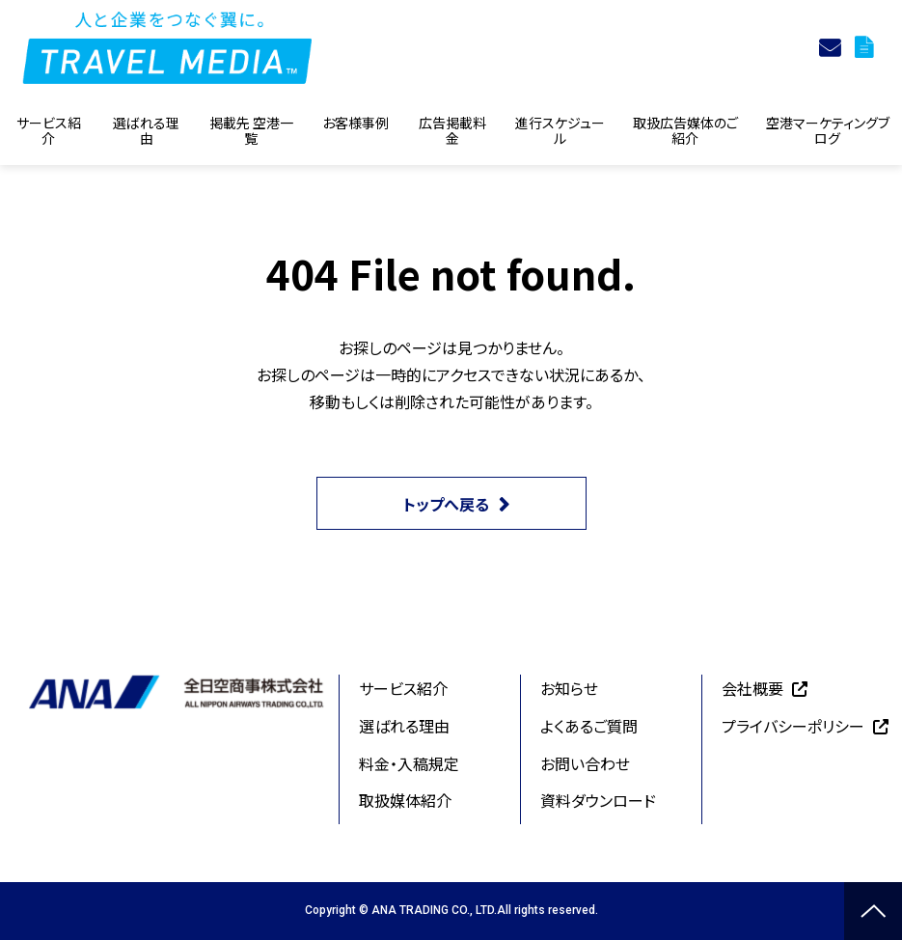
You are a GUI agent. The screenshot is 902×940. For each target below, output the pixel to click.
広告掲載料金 (452, 130)
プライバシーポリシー (793, 725)
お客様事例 (355, 122)
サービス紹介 (48, 130)
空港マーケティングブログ (827, 130)
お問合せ (832, 47)
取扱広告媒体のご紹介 (685, 130)
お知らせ (569, 688)
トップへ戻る (446, 503)
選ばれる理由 (146, 130)
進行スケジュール (560, 130)
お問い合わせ (585, 763)
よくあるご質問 (589, 725)
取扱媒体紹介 (405, 800)
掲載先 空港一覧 (251, 130)
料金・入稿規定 (409, 763)
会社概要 (752, 688)
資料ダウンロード (866, 47)
